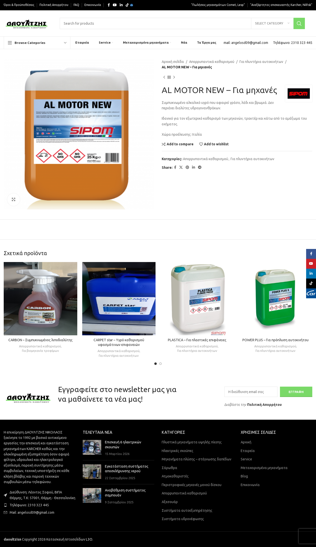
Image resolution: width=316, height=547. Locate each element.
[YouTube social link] (114, 5)
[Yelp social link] (131, 5)
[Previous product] (164, 77)
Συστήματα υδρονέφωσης (183, 519)
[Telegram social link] (200, 167)
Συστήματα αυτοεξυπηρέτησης (187, 510)
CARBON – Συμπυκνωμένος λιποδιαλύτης (40, 340)
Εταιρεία (248, 451)
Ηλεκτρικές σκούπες (177, 451)
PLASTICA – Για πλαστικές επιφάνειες (197, 340)
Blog (244, 476)
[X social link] (181, 167)
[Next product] (174, 77)
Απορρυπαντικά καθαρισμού (211, 62)
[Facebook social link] (108, 5)
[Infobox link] (246, 42)
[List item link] (39, 505)
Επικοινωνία (250, 485)
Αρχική (246, 442)
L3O (89, 539)
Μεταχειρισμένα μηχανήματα (264, 468)
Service (246, 459)
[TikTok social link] (127, 5)
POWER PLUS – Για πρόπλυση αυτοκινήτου (275, 340)
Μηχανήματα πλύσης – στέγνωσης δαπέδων (196, 459)
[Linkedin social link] (121, 5)
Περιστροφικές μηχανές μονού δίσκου (191, 485)
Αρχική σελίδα (173, 62)
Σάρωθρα (169, 468)
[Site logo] (27, 23)
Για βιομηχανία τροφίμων (40, 351)
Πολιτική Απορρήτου (264, 405)
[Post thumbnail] (92, 448)
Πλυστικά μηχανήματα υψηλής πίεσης (192, 442)
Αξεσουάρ (170, 502)
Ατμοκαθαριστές (175, 476)
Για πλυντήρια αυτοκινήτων (261, 62)
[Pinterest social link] (187, 167)
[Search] (182, 23)
